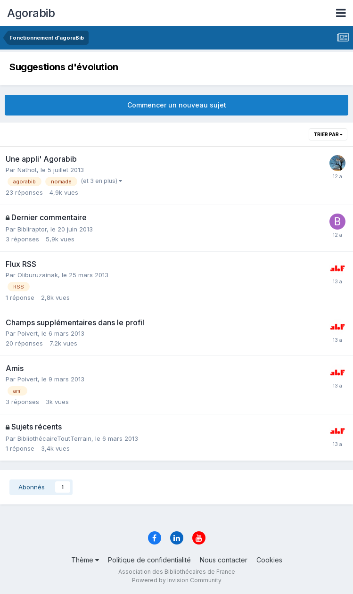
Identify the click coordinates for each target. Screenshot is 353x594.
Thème (85, 560)
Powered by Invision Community (177, 580)
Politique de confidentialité (149, 560)
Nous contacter (223, 560)
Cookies (269, 560)
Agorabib (31, 13)
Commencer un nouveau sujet (176, 105)
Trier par (328, 134)
